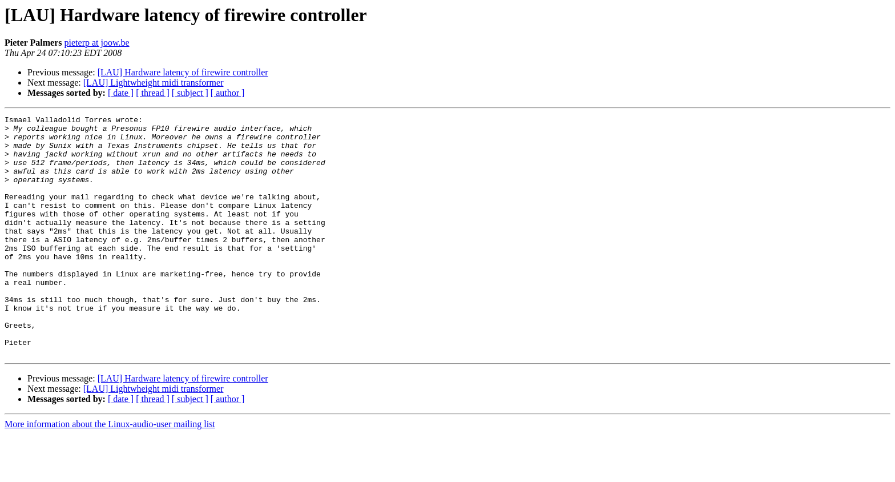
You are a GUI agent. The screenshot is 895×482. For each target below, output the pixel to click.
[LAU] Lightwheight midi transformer (153, 82)
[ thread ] (153, 93)
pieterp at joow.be (97, 42)
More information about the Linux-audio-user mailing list (110, 472)
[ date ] (121, 93)
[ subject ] (190, 93)
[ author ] (228, 93)
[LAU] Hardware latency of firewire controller (183, 72)
